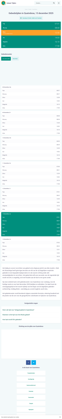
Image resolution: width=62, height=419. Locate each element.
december (15, 58)
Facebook (28, 362)
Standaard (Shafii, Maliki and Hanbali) (31, 18)
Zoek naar (54, 3)
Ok (60, 417)
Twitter (33, 362)
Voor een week (6, 58)
